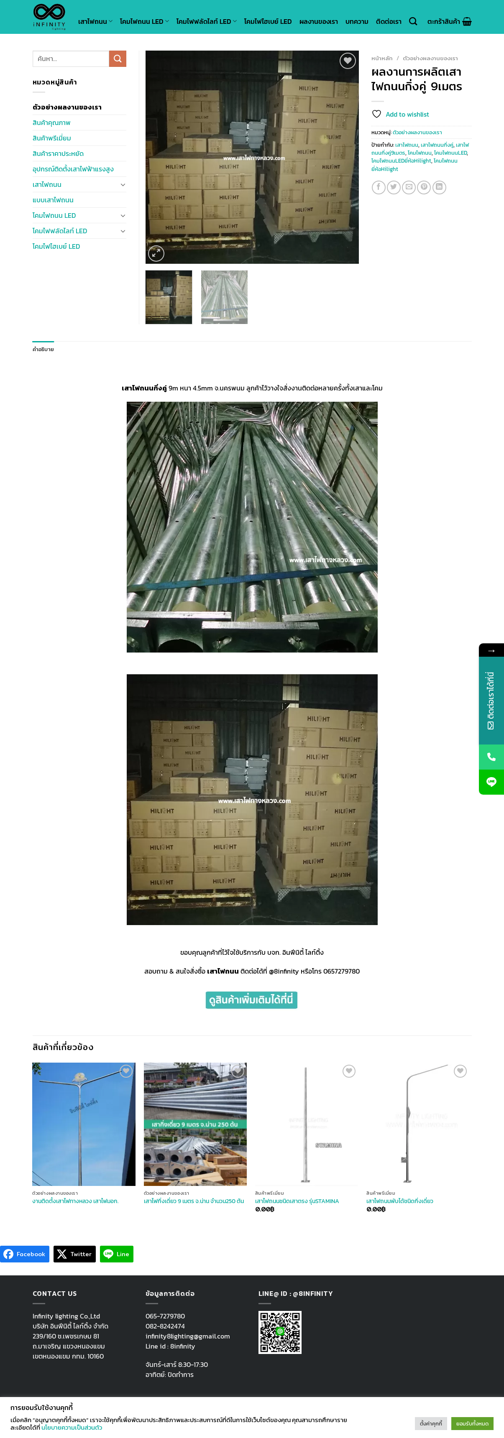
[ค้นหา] (413, 21)
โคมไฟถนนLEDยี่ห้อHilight (401, 161)
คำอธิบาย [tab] (43, 349)
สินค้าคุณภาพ (52, 122)
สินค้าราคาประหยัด (58, 153)
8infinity (182, 1346)
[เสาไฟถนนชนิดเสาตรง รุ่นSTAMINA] (306, 1124)
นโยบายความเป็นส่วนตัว (71, 1427)
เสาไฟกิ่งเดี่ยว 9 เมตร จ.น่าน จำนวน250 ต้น (194, 1201)
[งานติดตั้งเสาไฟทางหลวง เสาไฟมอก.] (84, 1124)
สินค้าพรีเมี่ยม (52, 138)
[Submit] (117, 59)
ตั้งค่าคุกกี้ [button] (431, 1424)
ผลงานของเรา (318, 21)
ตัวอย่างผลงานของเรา (430, 58)
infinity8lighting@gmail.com (188, 1336)
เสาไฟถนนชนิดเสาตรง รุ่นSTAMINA (297, 1201)
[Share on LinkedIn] (439, 187)
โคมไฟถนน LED (144, 21)
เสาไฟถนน (95, 21)
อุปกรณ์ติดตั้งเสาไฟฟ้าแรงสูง (73, 169)
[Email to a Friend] (409, 187)
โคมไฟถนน (420, 153)
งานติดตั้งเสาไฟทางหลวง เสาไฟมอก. (75, 1201)
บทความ (356, 21)
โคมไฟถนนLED (450, 153)
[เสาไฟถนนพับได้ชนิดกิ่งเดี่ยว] (418, 1124)
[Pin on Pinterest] (424, 187)
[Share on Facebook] (379, 187)
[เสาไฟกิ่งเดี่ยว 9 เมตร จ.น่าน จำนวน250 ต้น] (195, 1124)
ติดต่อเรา (389, 21)
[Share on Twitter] (394, 187)
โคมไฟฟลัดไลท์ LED (207, 21)
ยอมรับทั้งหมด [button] (472, 1424)
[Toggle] (123, 184)
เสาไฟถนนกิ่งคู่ (437, 145)
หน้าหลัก (382, 58)
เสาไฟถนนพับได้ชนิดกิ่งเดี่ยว (399, 1201)
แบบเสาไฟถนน (53, 200)
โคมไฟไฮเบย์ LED (268, 21)
